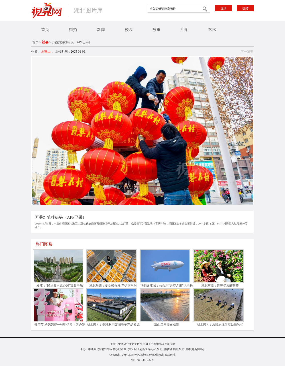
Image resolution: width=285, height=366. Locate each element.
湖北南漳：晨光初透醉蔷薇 (220, 285)
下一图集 (247, 51)
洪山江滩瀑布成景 (166, 324)
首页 (45, 29)
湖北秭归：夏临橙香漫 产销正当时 (113, 285)
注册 (223, 8)
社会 (45, 42)
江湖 (184, 29)
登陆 (245, 8)
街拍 (73, 29)
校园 (129, 29)
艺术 (212, 29)
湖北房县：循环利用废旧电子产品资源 (113, 324)
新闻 (101, 29)
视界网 (46, 10)
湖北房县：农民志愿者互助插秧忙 (220, 324)
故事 (157, 29)
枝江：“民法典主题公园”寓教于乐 (60, 285)
